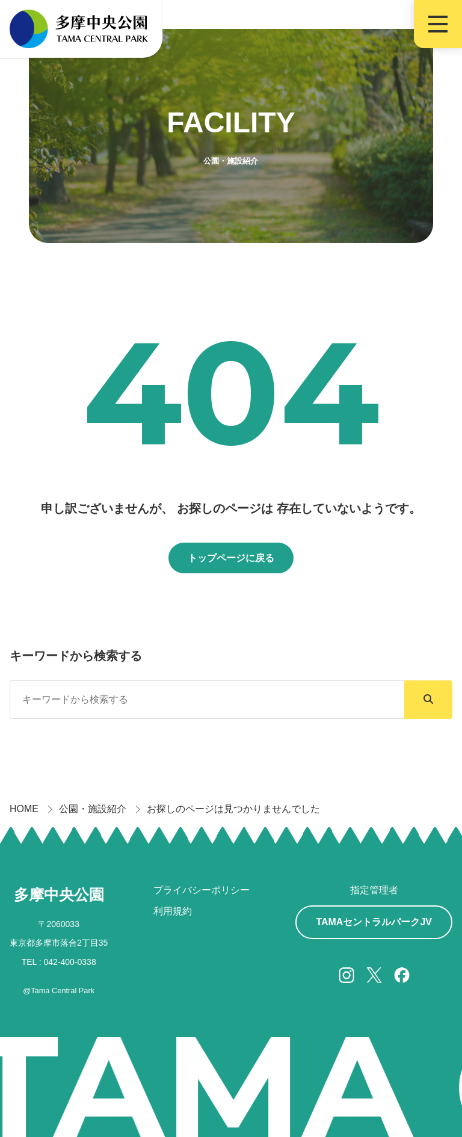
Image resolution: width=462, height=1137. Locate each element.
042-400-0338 (70, 962)
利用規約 (172, 911)
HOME (24, 809)
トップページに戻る (231, 558)
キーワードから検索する (76, 655)
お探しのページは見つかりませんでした (233, 809)
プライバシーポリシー (201, 890)
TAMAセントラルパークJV (374, 922)
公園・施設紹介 (92, 809)
